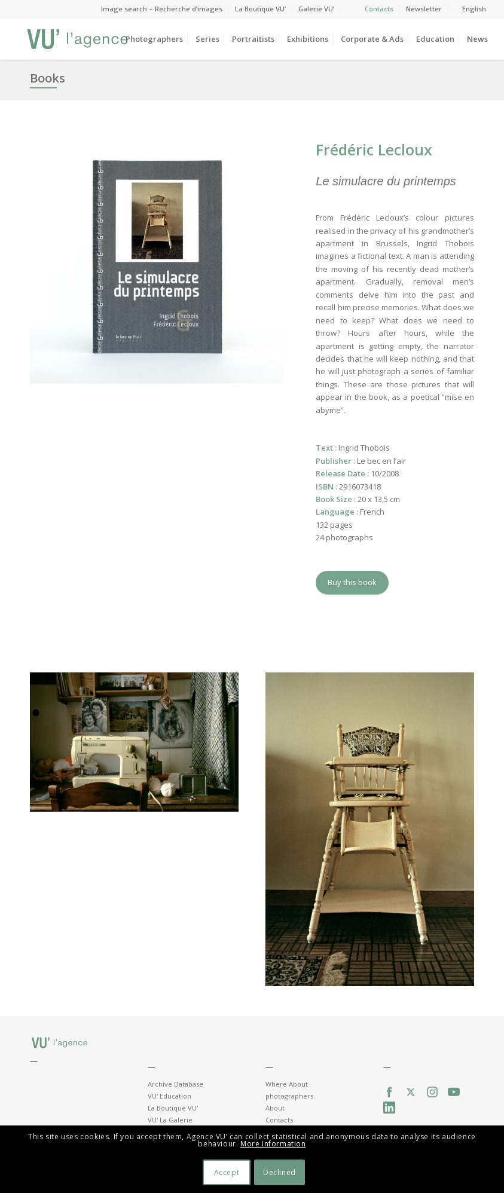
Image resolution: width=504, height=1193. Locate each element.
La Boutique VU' (173, 1107)
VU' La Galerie (170, 1119)
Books (47, 78)
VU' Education (169, 1095)
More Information (273, 1144)
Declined (279, 1172)
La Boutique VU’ (260, 8)
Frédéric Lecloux (374, 149)
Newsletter (424, 8)
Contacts (379, 8)
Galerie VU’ (316, 8)
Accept (227, 1172)
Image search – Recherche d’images (161, 8)
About (275, 1107)
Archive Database (175, 1083)
